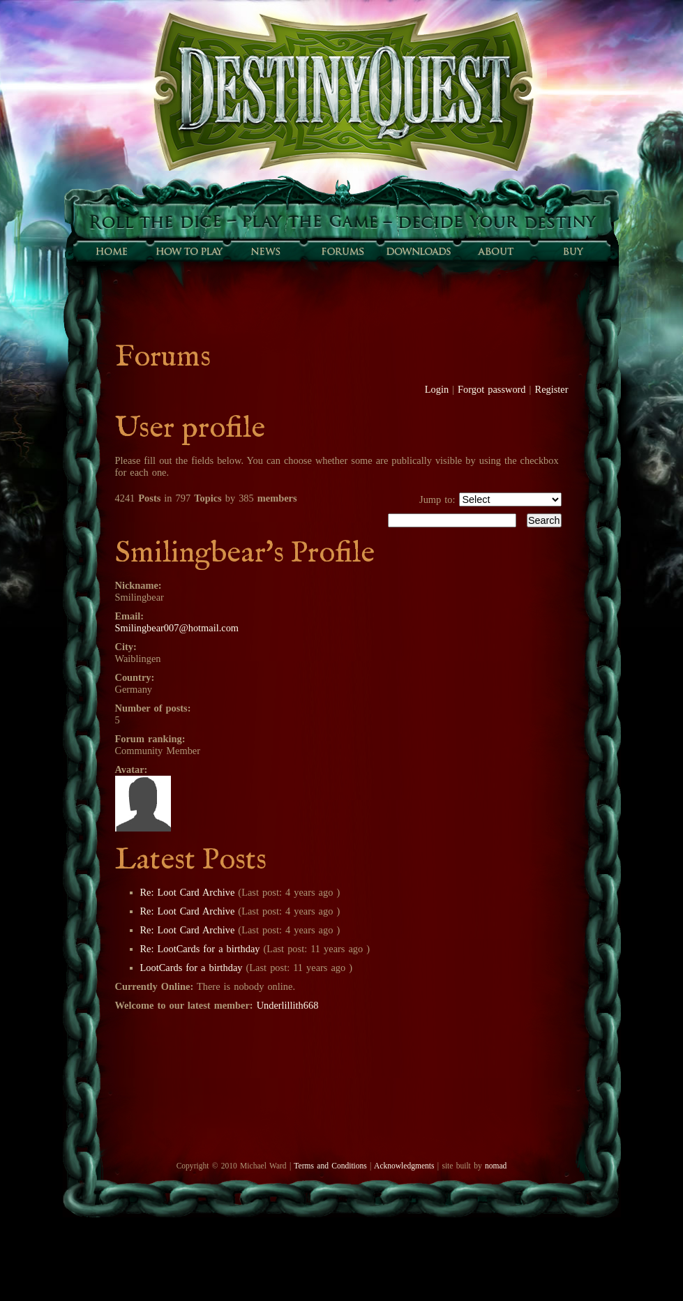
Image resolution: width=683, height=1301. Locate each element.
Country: (135, 677)
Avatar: (131, 769)
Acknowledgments (404, 1165)
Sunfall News (265, 251)
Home (111, 251)
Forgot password (492, 389)
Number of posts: (153, 708)
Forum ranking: (150, 738)
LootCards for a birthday (191, 967)
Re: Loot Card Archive (187, 892)
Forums (341, 251)
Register (552, 389)
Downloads (418, 251)
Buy (572, 251)
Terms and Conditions (330, 1165)
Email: (129, 616)
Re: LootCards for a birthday (200, 948)
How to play (188, 251)
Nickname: (138, 585)
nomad (495, 1165)
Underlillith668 (288, 1005)
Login (437, 389)
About (495, 251)
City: (126, 646)
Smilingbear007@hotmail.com (177, 627)
